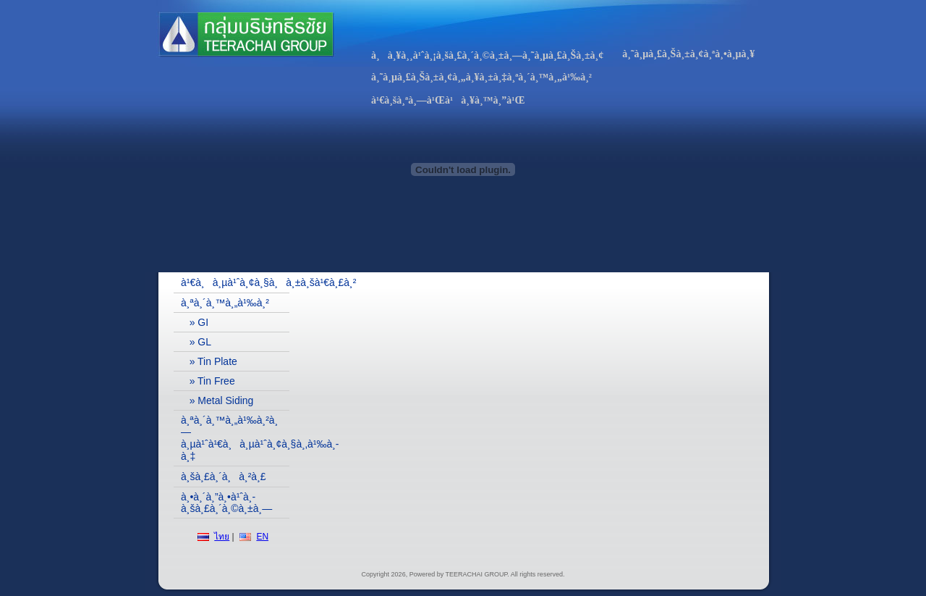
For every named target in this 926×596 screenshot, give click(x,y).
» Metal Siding (217, 400)
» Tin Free (208, 381)
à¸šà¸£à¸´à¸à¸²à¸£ (223, 476)
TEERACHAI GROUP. (477, 574)
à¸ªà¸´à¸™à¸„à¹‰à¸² (225, 303)
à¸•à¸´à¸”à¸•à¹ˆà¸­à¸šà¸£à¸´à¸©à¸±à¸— (226, 502)
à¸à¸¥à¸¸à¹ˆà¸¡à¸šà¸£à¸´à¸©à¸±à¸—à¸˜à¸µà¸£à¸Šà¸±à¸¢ (487, 55)
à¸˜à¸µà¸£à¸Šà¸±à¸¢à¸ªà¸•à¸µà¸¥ (688, 54)
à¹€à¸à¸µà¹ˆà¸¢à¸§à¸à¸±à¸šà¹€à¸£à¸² (235, 282)
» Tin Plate (209, 361)
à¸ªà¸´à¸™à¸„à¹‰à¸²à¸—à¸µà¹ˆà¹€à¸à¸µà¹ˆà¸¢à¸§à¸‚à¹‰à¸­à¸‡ (235, 438)
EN (262, 537)
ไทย (221, 537)
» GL (196, 342)
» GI (194, 322)
